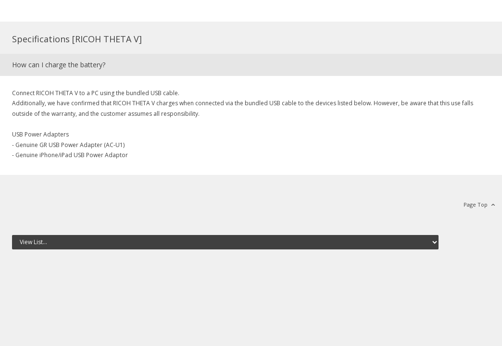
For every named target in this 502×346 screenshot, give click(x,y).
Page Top (476, 204)
